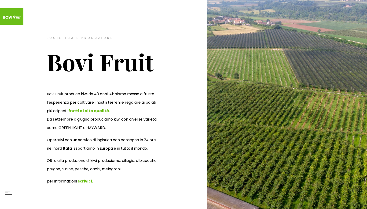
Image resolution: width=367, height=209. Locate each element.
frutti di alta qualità (88, 111)
